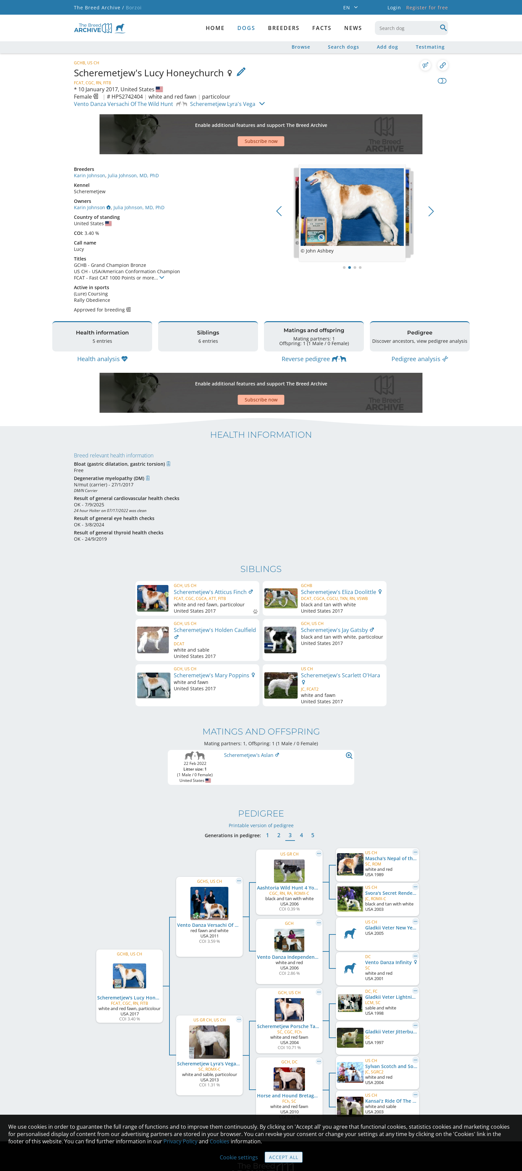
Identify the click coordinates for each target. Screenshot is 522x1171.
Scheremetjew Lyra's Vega (222, 104)
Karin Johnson (89, 152)
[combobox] (411, 28)
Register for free (427, 7)
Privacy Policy (180, 1141)
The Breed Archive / (99, 7)
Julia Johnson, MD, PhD (133, 152)
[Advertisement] (235, 123)
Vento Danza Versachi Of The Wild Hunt (123, 104)
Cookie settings (239, 1157)
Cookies (219, 1141)
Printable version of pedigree (261, 747)
